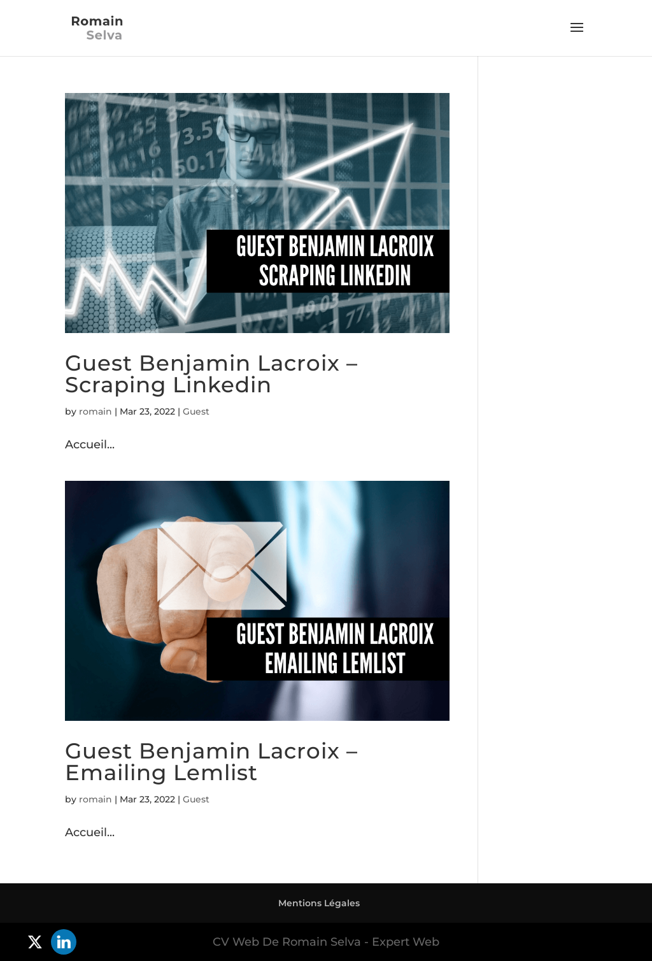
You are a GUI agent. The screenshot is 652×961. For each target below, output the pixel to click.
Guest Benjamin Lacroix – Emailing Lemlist (211, 761)
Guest (196, 411)
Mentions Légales (319, 903)
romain (95, 411)
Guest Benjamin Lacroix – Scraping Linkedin (211, 374)
